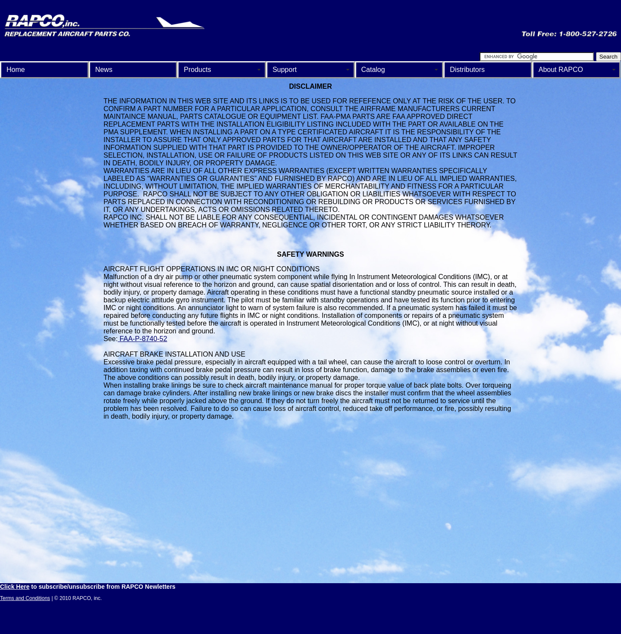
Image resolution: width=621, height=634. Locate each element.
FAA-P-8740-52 (142, 338)
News (104, 69)
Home (15, 69)
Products (197, 69)
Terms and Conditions (25, 598)
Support (285, 69)
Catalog (373, 69)
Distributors (467, 69)
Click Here (14, 586)
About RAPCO (561, 69)
